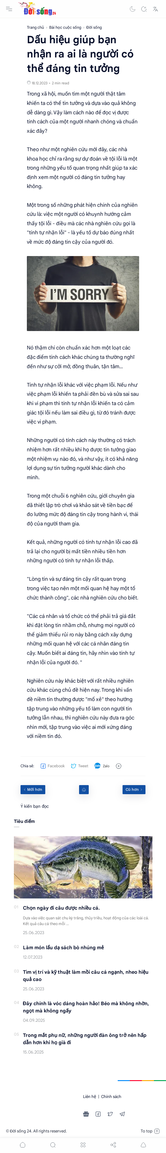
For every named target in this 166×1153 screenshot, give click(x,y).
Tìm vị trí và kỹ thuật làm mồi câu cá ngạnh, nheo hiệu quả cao (85, 975)
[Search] (143, 9)
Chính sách (111, 1096)
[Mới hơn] (33, 789)
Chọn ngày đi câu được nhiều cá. (61, 908)
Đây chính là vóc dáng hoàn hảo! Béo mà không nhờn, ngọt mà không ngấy (86, 1007)
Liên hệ (89, 1096)
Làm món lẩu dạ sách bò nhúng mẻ (63, 948)
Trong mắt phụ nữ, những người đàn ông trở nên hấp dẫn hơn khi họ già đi (85, 1039)
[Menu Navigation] (9, 9)
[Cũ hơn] (134, 789)
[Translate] (155, 9)
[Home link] (84, 789)
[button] (132, 9)
